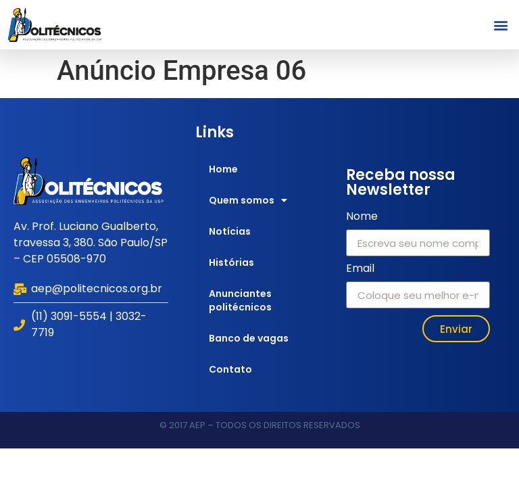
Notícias (230, 231)
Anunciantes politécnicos (240, 300)
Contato (230, 369)
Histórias (231, 262)
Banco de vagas (249, 338)
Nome (362, 217)
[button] (501, 25)
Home (223, 169)
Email (360, 269)
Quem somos (248, 200)
